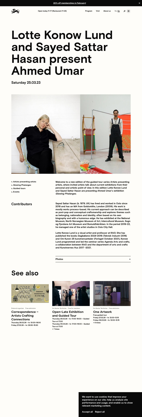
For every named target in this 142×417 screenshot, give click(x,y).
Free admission (30, 308)
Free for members (74, 308)
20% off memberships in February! (69, 3)
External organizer (17, 308)
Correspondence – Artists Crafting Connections (24, 316)
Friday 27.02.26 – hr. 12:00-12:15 (106, 318)
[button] (93, 259)
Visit (98, 11)
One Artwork (102, 312)
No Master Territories (59, 308)
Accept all (87, 411)
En (119, 11)
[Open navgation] (128, 11)
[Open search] (124, 11)
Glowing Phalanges (21, 185)
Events (15, 192)
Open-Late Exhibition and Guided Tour (67, 314)
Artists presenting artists (23, 181)
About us (107, 11)
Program (88, 11)
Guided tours (18, 188)
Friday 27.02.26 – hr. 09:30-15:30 (24, 325)
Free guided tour (100, 315)
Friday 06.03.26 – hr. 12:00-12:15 (106, 320)
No (116, 11)
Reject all (100, 411)
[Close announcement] (139, 3)
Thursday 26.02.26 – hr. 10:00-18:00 (26, 323)
